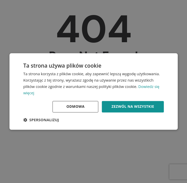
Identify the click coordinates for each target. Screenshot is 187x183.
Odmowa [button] (76, 106)
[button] (41, 120)
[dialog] (93, 91)
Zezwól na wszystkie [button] (133, 106)
